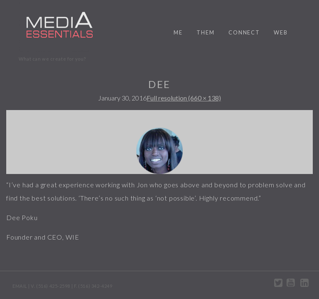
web (281, 32)
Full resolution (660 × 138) (184, 98)
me (178, 32)
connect (244, 32)
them (205, 32)
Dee (159, 84)
